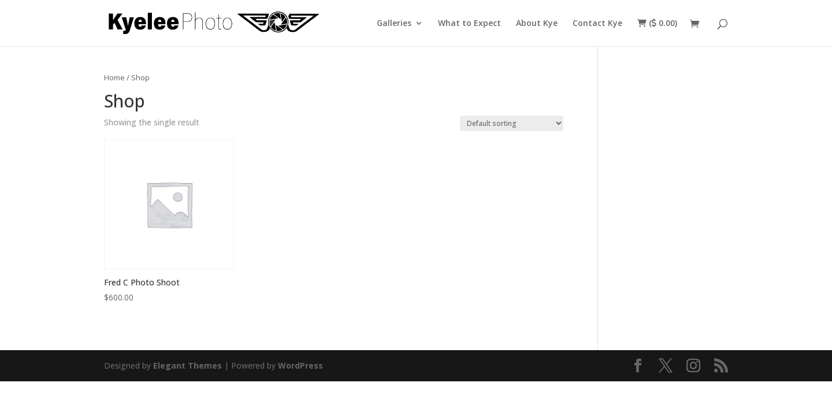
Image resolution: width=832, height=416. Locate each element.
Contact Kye (597, 23)
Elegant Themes (187, 365)
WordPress (300, 365)
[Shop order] (511, 123)
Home (114, 77)
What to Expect (469, 23)
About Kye (537, 23)
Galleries (394, 23)
